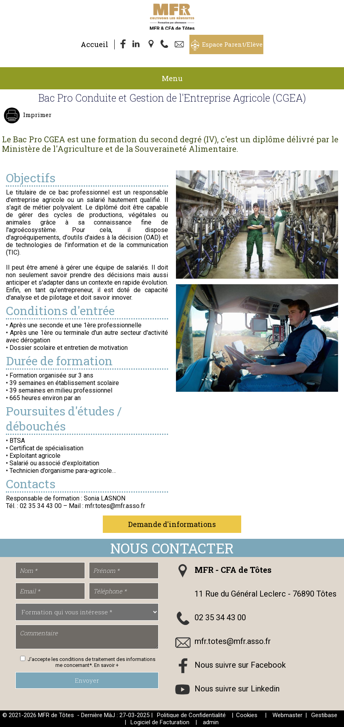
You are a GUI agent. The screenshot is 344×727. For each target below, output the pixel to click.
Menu (172, 78)
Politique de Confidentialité (191, 715)
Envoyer (87, 680)
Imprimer (36, 115)
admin (211, 722)
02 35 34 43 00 (220, 617)
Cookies (246, 715)
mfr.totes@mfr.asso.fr (233, 641)
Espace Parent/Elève (232, 44)
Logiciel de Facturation (159, 722)
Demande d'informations (172, 524)
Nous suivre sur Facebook (240, 665)
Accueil (94, 44)
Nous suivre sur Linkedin (237, 688)
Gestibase (324, 715)
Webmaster (287, 715)
